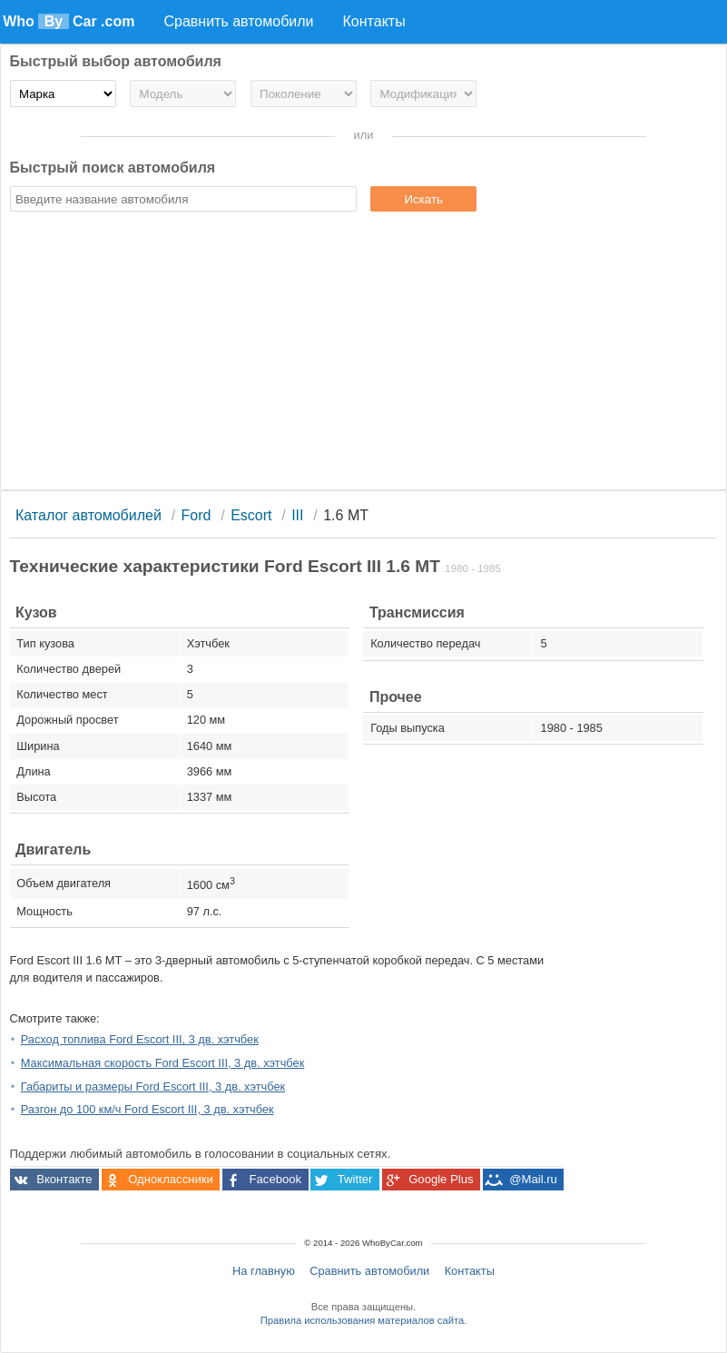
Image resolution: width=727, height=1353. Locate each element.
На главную (263, 1271)
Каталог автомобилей (88, 515)
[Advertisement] (364, 353)
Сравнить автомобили (369, 1271)
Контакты (470, 1271)
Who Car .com (68, 21)
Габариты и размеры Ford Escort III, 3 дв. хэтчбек (153, 1086)
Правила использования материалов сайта (362, 1320)
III (297, 515)
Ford (196, 515)
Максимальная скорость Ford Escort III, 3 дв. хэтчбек (163, 1063)
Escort (251, 515)
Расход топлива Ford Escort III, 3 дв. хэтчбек (140, 1039)
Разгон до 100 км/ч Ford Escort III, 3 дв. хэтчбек (147, 1109)
